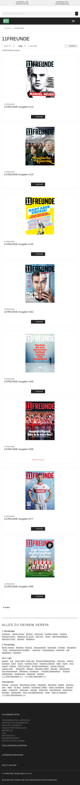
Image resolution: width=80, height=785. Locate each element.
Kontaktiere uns (49, 780)
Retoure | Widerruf (12, 725)
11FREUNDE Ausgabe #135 (18, 244)
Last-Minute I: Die (22, 2)
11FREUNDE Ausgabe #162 (18, 312)
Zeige (20, 46)
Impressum (7, 730)
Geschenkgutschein (62, 4)
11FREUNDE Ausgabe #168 (18, 381)
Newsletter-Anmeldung (14, 728)
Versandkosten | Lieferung (16, 720)
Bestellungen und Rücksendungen (24, 780)
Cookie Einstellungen (13, 741)
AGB (4, 733)
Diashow (71, 46)
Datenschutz (8, 736)
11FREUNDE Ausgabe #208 (18, 449)
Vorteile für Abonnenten (15, 723)
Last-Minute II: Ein (62, 2)
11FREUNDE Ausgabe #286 (18, 586)
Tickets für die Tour (22, 4)
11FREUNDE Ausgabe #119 (18, 174)
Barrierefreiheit (10, 738)
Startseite (7, 28)
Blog (4, 780)
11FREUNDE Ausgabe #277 (18, 519)
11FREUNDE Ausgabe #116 (18, 107)
